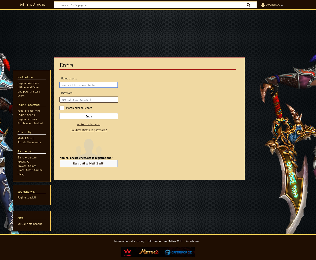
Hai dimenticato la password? (89, 130)
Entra (88, 116)
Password (67, 93)
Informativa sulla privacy (129, 241)
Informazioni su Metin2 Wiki (165, 241)
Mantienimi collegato (79, 108)
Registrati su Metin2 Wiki (88, 163)
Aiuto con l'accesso (88, 124)
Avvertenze (192, 241)
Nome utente (69, 78)
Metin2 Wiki (33, 5)
